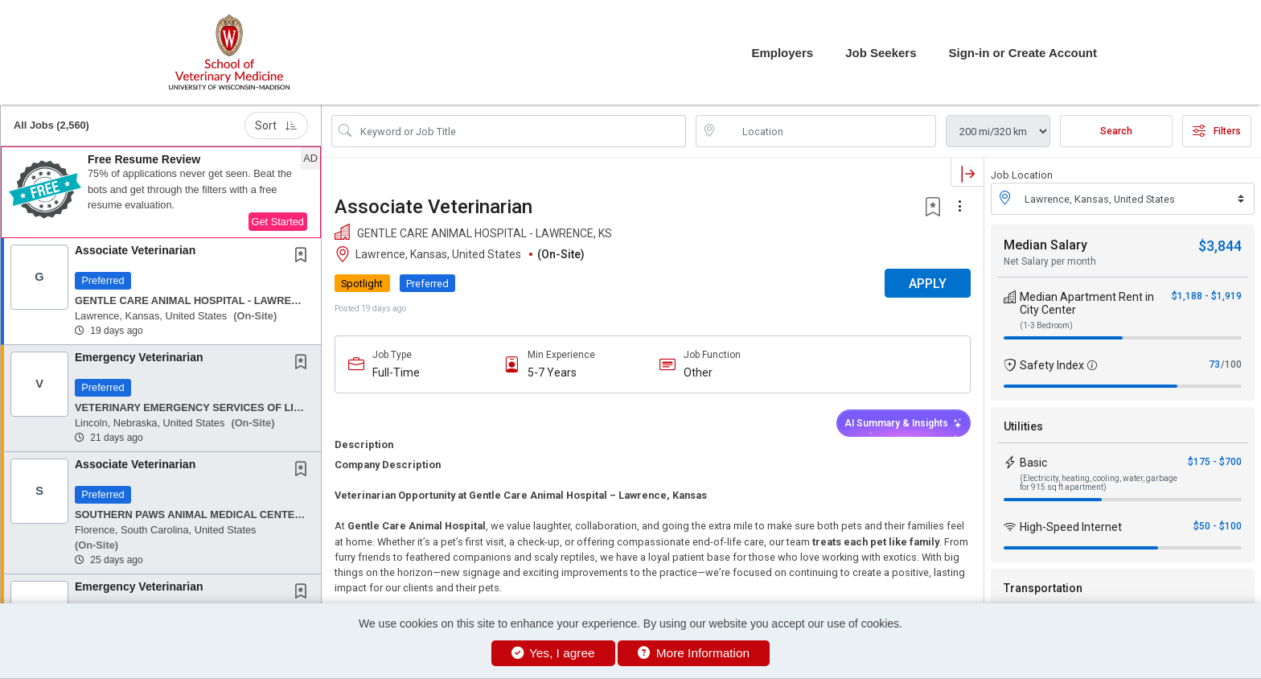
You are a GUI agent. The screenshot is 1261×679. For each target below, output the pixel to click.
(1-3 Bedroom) (1046, 325)
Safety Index (1052, 365)
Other (698, 372)
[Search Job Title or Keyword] (520, 131)
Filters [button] (1217, 131)
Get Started (278, 222)
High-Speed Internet (1071, 527)
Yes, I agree (553, 653)
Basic (1033, 462)
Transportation (1043, 588)
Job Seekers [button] (880, 53)
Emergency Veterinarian (139, 357)
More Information (694, 653)
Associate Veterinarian (135, 250)
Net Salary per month (1050, 261)
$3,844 (1220, 245)
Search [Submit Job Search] (1116, 131)
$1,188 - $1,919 (1207, 296)
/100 (1231, 364)
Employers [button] (782, 53)
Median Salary (1045, 245)
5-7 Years (552, 372)
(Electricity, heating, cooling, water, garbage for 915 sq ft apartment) (1098, 483)
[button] (161, 192)
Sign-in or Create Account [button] (1023, 53)
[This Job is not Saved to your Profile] (304, 257)
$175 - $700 (1215, 461)
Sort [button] (276, 125)
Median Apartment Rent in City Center (1087, 303)
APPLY (928, 283)
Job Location (1022, 175)
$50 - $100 (1217, 526)
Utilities (1023, 426)
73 (1214, 364)
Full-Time (396, 372)
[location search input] (827, 131)
